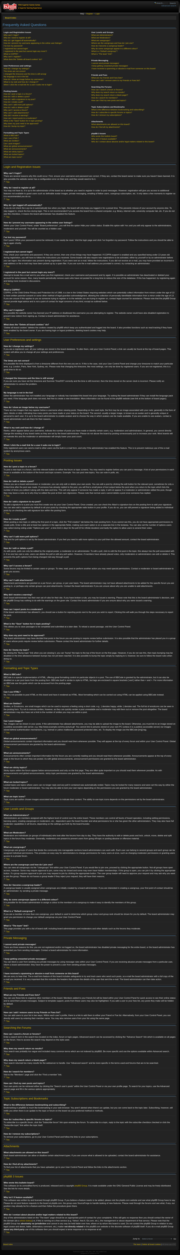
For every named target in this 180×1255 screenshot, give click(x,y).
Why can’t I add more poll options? (18, 105)
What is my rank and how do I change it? (21, 82)
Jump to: (136, 1239)
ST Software (91, 1253)
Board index (10, 18)
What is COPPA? (11, 54)
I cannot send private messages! (105, 63)
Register (89, 14)
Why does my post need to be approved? (21, 123)
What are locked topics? (14, 154)
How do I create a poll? (13, 102)
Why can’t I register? (12, 56)
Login (97, 14)
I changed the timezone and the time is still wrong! (25, 74)
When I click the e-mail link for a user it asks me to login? (28, 85)
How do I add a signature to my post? (20, 99)
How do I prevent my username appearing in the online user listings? (33, 43)
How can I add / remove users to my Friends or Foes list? (115, 80)
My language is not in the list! (16, 76)
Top (8, 182)
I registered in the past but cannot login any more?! (25, 51)
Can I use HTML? (11, 138)
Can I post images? (12, 143)
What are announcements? (15, 149)
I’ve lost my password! (13, 46)
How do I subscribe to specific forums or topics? (111, 112)
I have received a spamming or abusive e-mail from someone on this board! (123, 68)
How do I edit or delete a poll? (16, 107)
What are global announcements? (18, 146)
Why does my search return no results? (108, 92)
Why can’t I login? (11, 35)
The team (137, 1244)
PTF (98, 1253)
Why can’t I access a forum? (16, 110)
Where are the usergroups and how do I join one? (112, 43)
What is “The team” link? (101, 54)
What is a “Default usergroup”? (104, 51)
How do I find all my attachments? (105, 127)
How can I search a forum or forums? (107, 90)
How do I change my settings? (16, 68)
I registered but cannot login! (16, 48)
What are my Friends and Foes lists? (107, 78)
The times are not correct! (15, 71)
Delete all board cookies (151, 1244)
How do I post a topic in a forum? (18, 94)
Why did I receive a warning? (16, 115)
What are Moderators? (100, 38)
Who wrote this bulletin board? (104, 136)
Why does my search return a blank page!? (109, 95)
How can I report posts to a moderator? (20, 118)
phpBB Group (80, 1186)
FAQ (82, 14)
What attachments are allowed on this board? (110, 124)
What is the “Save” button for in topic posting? (23, 121)
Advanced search (168, 6)
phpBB (82, 1251)
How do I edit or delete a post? (17, 96)
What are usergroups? (100, 40)
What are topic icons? (13, 157)
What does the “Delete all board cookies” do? (23, 59)
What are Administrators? (102, 35)
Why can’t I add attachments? (16, 113)
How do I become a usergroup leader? (107, 46)
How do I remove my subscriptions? (106, 115)
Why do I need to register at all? (17, 38)
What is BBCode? (11, 135)
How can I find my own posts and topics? (108, 100)
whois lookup (26, 1221)
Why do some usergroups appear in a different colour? (114, 48)
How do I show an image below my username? (24, 79)
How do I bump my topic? (14, 126)
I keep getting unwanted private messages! (109, 66)
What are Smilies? (11, 141)
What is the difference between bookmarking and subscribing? (117, 110)
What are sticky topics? (13, 152)
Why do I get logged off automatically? (20, 40)
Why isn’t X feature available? (104, 139)
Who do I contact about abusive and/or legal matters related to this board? (122, 142)
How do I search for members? (104, 98)
